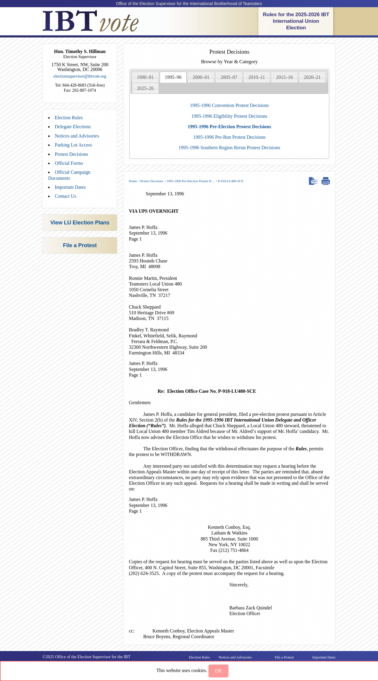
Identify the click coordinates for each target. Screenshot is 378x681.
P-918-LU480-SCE (230, 181)
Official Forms (69, 163)
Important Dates (70, 187)
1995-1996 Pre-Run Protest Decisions (229, 137)
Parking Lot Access (73, 144)
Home (133, 181)
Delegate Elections (73, 126)
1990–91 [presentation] (145, 77)
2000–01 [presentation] (201, 77)
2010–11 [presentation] (257, 77)
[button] (218, 671)
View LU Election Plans (79, 223)
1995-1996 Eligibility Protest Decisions (229, 116)
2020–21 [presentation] (312, 77)
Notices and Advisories (77, 135)
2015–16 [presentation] (284, 77)
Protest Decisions (71, 154)
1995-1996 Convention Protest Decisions (229, 105)
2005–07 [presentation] (228, 77)
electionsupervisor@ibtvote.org (80, 76)
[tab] (145, 77)
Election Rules (69, 117)
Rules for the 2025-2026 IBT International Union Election (296, 21)
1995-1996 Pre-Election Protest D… (190, 181)
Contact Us (65, 196)
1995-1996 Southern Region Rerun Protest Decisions (229, 147)
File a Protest (80, 245)
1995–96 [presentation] (173, 77)
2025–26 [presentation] (145, 88)
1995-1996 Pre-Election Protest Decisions (229, 126)
